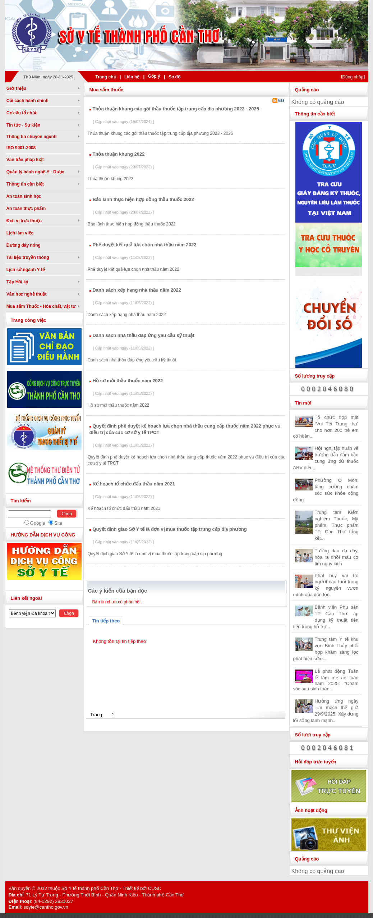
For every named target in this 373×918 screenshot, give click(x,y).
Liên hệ (131, 76)
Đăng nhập (352, 76)
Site (58, 523)
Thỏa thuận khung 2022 (119, 154)
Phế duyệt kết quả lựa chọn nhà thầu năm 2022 (145, 244)
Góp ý (154, 76)
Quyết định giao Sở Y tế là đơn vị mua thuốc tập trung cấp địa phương (170, 529)
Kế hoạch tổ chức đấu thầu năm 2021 (134, 484)
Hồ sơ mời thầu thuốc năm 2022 (128, 380)
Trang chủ (106, 76)
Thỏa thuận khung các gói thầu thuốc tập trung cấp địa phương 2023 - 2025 (176, 108)
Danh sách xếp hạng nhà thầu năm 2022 (137, 290)
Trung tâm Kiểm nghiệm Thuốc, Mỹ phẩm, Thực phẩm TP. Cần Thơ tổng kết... (337, 525)
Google (37, 523)
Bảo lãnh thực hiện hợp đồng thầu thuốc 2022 (143, 199)
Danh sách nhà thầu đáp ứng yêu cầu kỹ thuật (143, 335)
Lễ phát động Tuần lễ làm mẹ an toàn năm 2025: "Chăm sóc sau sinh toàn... (326, 679)
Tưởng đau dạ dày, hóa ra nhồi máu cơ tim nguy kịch (337, 557)
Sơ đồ (174, 76)
